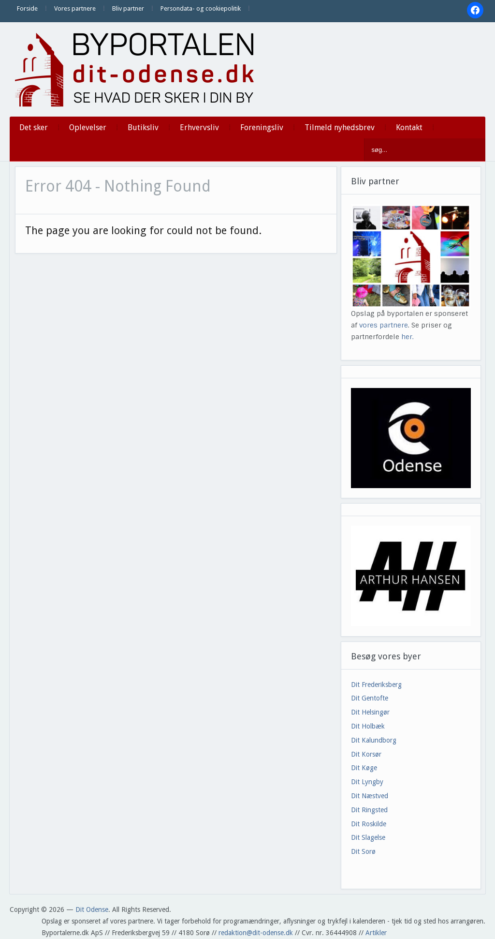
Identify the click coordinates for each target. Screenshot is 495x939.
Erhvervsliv (199, 127)
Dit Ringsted (369, 810)
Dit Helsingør (370, 712)
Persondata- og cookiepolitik (200, 8)
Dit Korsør (366, 754)
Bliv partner (128, 8)
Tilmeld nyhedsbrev (340, 127)
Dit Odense (91, 909)
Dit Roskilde (368, 824)
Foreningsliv (261, 127)
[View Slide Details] (411, 576)
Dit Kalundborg (373, 740)
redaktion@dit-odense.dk (255, 933)
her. (407, 336)
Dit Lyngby (367, 782)
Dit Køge (364, 768)
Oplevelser (87, 127)
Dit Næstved (369, 796)
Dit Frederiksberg (376, 684)
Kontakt (409, 127)
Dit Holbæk (368, 726)
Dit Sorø (363, 851)
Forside (27, 8)
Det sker (33, 127)
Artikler (376, 933)
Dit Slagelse (368, 837)
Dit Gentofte (369, 698)
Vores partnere (75, 8)
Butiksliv (143, 127)
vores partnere (383, 325)
